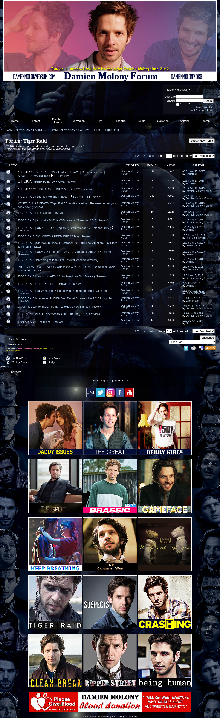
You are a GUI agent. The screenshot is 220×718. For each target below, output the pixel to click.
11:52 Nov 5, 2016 (192, 275)
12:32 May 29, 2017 (193, 227)
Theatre (121, 121)
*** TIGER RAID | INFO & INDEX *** (56, 189)
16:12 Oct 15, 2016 (193, 305)
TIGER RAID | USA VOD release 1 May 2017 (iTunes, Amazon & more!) (64, 251)
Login (208, 100)
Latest (36, 121)
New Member (205, 107)
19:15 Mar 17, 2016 (193, 180)
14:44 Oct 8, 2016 (192, 313)
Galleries (163, 121)
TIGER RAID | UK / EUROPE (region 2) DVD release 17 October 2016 (63, 228)
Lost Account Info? (201, 110)
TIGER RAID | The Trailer (34, 321)
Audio (141, 121)
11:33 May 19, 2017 (193, 242)
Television (78, 121)
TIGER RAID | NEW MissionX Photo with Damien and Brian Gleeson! (63, 290)
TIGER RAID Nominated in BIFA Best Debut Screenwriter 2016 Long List (65, 298)
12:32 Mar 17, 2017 (193, 259)
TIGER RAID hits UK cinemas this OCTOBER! (48, 314)
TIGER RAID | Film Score (34, 212)
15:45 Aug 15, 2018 (193, 203)
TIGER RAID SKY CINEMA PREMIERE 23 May (49, 236)
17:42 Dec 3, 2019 (192, 195)
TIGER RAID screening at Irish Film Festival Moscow (52, 260)
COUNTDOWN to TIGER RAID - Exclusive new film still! (54, 306)
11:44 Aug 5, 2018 (192, 212)
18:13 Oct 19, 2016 (193, 298)
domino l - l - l (193, 229)
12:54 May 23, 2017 (193, 235)
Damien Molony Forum (130, 172)
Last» (152, 155)
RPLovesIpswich (195, 237)
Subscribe (207, 337)
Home (15, 121)
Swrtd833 (191, 173)
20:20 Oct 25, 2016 (193, 283)
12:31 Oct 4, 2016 (192, 320)
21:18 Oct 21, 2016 (193, 290)
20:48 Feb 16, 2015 (193, 188)
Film (99, 121)
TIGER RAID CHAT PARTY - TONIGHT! (44, 283)
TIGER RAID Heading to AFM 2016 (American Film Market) (56, 276)
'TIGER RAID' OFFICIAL (49, 181)
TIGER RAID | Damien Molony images (42, 196)
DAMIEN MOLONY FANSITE (26, 130)
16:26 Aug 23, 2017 (193, 219)
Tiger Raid (112, 130)
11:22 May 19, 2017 (193, 251)
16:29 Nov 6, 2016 (192, 266)
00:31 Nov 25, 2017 (193, 171)
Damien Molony (57, 121)
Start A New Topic (202, 140)
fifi (187, 323)
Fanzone (184, 121)
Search (205, 121)
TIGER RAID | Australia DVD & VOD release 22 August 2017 (57, 220)
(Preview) (64, 175)
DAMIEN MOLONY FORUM (70, 130)
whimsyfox (192, 183)
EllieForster (192, 269)
